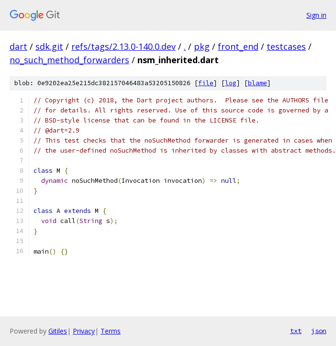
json (318, 330)
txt (296, 330)
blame (257, 83)
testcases (286, 46)
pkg (202, 46)
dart (18, 46)
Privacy (84, 330)
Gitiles (57, 330)
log (230, 83)
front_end (238, 46)
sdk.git (49, 46)
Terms (111, 330)
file (205, 83)
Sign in (316, 15)
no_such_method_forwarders (69, 60)
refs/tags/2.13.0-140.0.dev (123, 46)
